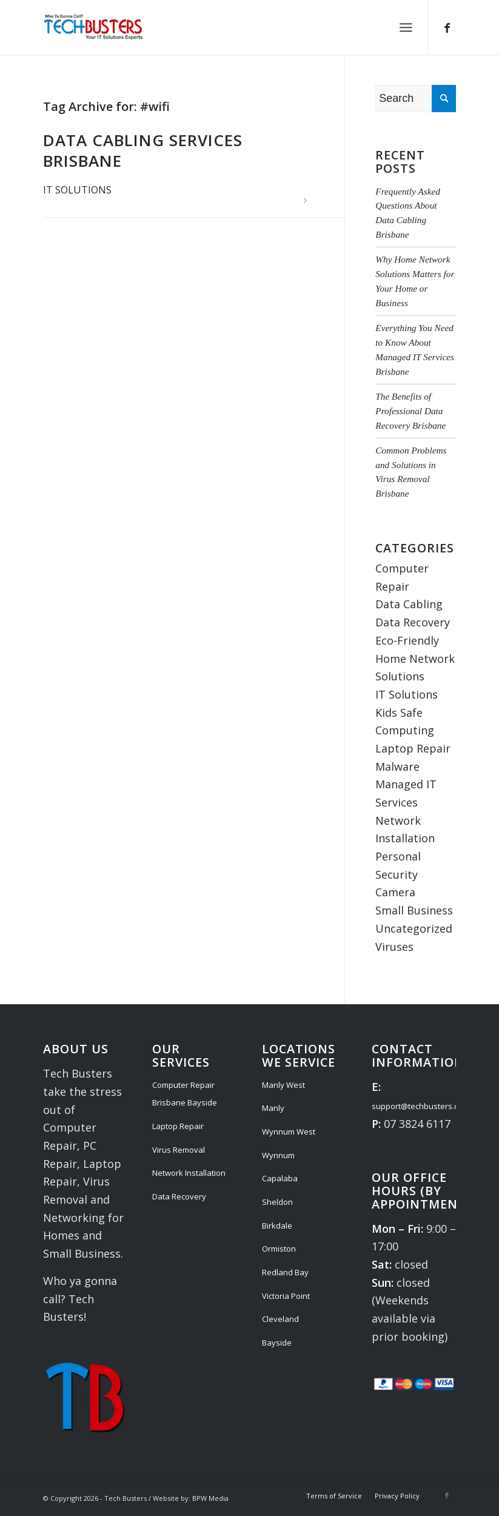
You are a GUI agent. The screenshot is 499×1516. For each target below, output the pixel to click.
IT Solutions (77, 189)
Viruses (394, 946)
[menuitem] (406, 27)
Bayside (277, 1342)
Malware (397, 766)
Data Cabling (409, 604)
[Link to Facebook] (447, 27)
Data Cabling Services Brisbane (143, 150)
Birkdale (277, 1225)
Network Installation (189, 1172)
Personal (398, 856)
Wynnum (278, 1155)
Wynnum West (288, 1131)
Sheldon (277, 1201)
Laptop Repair (412, 748)
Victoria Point (286, 1295)
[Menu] (406, 27)
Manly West (283, 1084)
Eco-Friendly (407, 640)
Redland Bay (285, 1272)
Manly (273, 1107)
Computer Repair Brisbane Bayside (184, 1093)
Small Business (414, 910)
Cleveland (280, 1318)
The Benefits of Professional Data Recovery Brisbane (410, 411)
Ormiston (279, 1248)
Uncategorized (413, 928)
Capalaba (280, 1178)
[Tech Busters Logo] (93, 27)
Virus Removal (178, 1149)
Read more (305, 201)
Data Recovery (412, 622)
